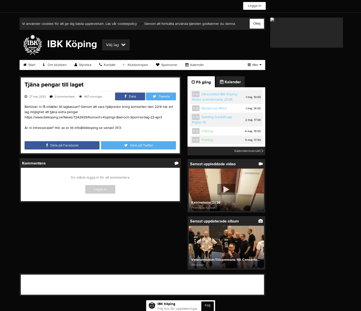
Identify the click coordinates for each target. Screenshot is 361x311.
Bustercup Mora (214, 108)
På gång (201, 82)
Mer (254, 65)
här (140, 24)
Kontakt (107, 65)
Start (29, 65)
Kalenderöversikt (248, 151)
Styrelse (83, 65)
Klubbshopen (135, 65)
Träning (207, 131)
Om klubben (55, 65)
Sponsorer (166, 65)
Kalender (194, 65)
